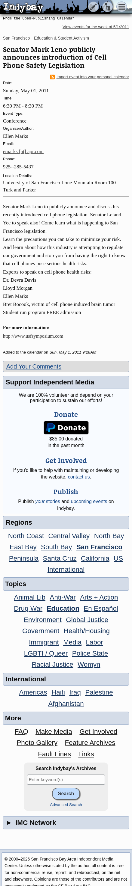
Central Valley (69, 536)
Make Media (53, 731)
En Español (101, 608)
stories (47, 501)
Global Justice (87, 620)
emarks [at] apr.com (23, 151)
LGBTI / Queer (46, 653)
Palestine (99, 692)
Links (86, 754)
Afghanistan (66, 703)
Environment (43, 620)
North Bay (109, 536)
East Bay (23, 547)
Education (63, 608)
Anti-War (62, 597)
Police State (90, 653)
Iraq (75, 692)
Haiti (58, 692)
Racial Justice (52, 664)
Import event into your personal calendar (89, 77)
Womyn (89, 664)
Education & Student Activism (61, 38)
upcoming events (89, 501)
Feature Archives (90, 742)
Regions (19, 522)
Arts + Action (99, 597)
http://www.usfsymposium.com (33, 336)
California (95, 558)
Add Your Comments (33, 366)
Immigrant (44, 642)
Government (40, 631)
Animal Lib (29, 597)
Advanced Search (66, 804)
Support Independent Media (50, 382)
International (66, 569)
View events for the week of (96, 27)
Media (72, 642)
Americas (33, 692)
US (118, 558)
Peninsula (23, 558)
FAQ (21, 731)
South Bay (56, 547)
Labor (94, 642)
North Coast (26, 536)
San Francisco (16, 38)
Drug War (28, 608)
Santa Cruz (60, 558)
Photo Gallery (37, 742)
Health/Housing (87, 631)
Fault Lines (54, 754)
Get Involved (98, 731)
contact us (79, 476)
